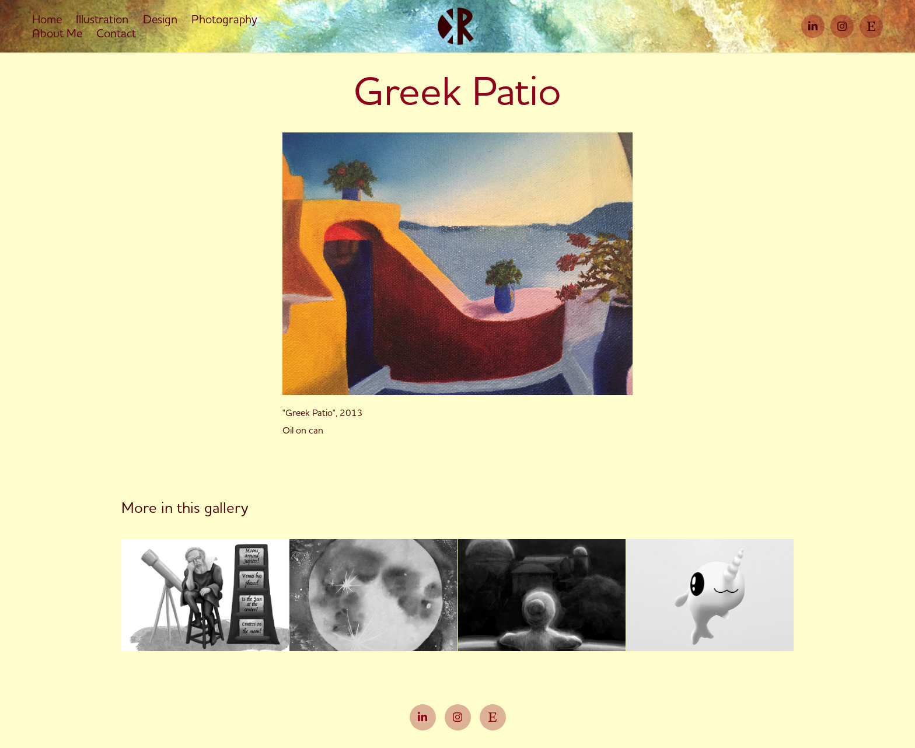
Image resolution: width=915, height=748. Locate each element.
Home (47, 19)
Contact (116, 33)
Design (160, 19)
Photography (224, 19)
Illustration (102, 19)
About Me (57, 33)
